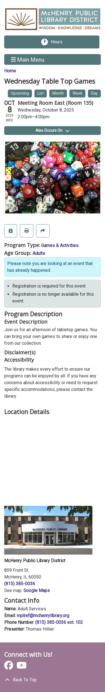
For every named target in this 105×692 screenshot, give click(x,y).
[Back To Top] (52, 680)
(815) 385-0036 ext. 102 (59, 622)
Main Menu (28, 59)
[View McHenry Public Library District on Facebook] (9, 667)
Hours (58, 42)
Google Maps (37, 590)
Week (77, 93)
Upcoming (20, 93)
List (41, 93)
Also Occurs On (52, 130)
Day (94, 93)
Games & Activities (59, 245)
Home (10, 71)
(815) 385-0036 (19, 583)
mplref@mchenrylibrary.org (43, 615)
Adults (38, 253)
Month (58, 93)
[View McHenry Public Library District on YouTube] (22, 667)
